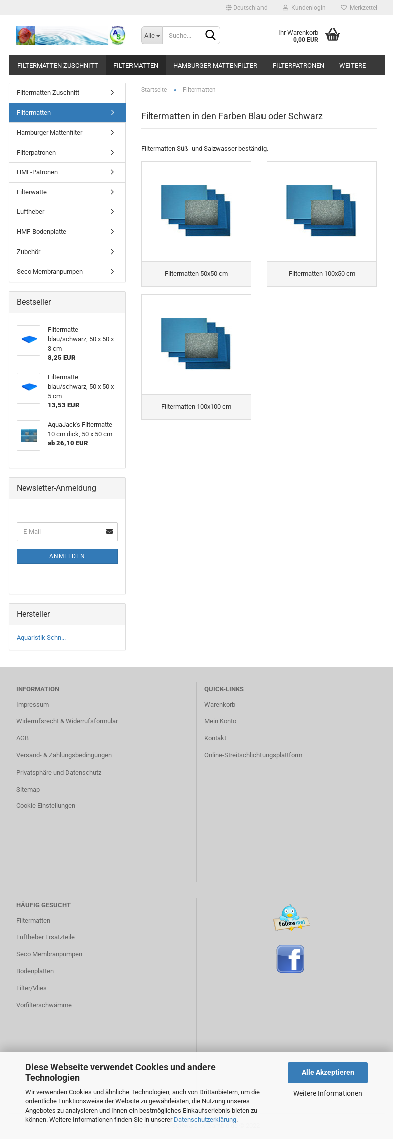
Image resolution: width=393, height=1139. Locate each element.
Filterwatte (32, 192)
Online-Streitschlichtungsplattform (253, 755)
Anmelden (67, 556)
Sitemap (28, 789)
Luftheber (30, 211)
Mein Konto (220, 721)
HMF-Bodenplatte (41, 231)
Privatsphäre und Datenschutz (58, 772)
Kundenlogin (304, 7)
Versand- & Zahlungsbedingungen (64, 755)
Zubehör (28, 252)
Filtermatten (135, 65)
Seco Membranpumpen (50, 271)
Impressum (32, 704)
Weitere (352, 65)
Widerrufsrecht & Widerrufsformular (67, 721)
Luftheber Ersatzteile (45, 937)
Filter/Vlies (31, 988)
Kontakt (215, 738)
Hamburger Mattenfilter (215, 65)
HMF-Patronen (37, 172)
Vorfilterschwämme (44, 1005)
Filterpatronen (298, 65)
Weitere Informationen (327, 1093)
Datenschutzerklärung (205, 1119)
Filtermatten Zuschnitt (57, 65)
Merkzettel (359, 7)
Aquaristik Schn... (41, 637)
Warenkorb (219, 704)
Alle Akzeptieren (328, 1072)
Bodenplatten (35, 971)
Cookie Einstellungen (45, 805)
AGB (22, 738)
